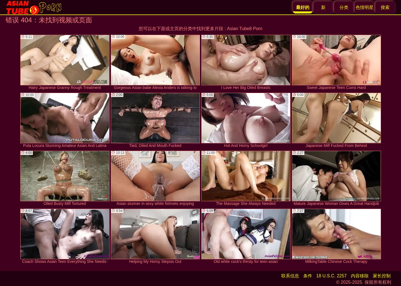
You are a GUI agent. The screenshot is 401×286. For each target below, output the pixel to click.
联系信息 (290, 275)
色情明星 (364, 7)
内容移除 (360, 275)
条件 (307, 275)
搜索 (385, 7)
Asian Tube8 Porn (244, 28)
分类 (343, 7)
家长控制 (382, 275)
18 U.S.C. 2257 (331, 275)
